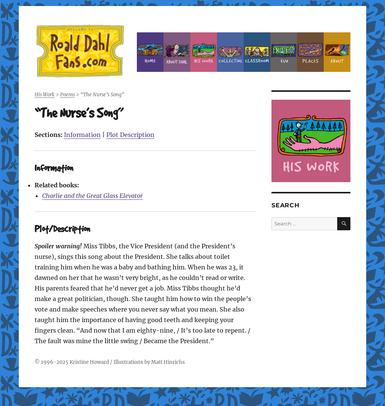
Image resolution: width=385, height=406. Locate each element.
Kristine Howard (89, 362)
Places (310, 52)
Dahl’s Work (203, 52)
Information (82, 134)
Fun (283, 52)
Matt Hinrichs (168, 362)
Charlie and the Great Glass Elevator (92, 195)
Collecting (230, 52)
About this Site (337, 52)
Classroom (257, 52)
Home (150, 52)
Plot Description (130, 134)
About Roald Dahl (177, 52)
